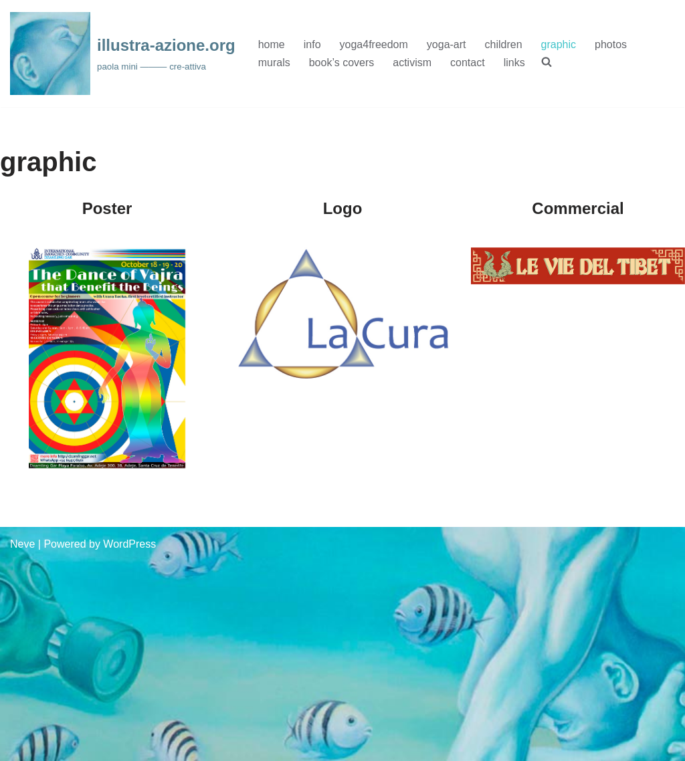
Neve (22, 544)
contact (467, 62)
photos (611, 44)
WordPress (129, 544)
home (271, 44)
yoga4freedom (374, 44)
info (312, 44)
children (503, 44)
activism (412, 62)
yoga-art (446, 44)
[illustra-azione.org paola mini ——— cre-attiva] (122, 53)
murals (274, 62)
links (514, 62)
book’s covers (342, 62)
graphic (558, 44)
